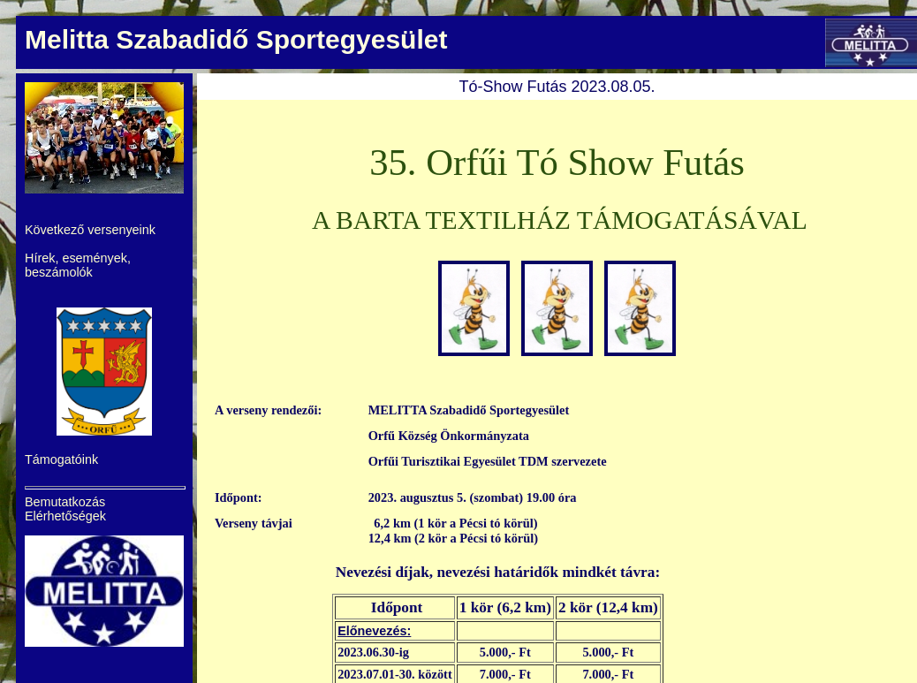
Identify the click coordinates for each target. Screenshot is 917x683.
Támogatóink (61, 459)
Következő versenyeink (90, 230)
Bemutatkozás (65, 502)
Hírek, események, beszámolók (78, 265)
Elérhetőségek (65, 516)
